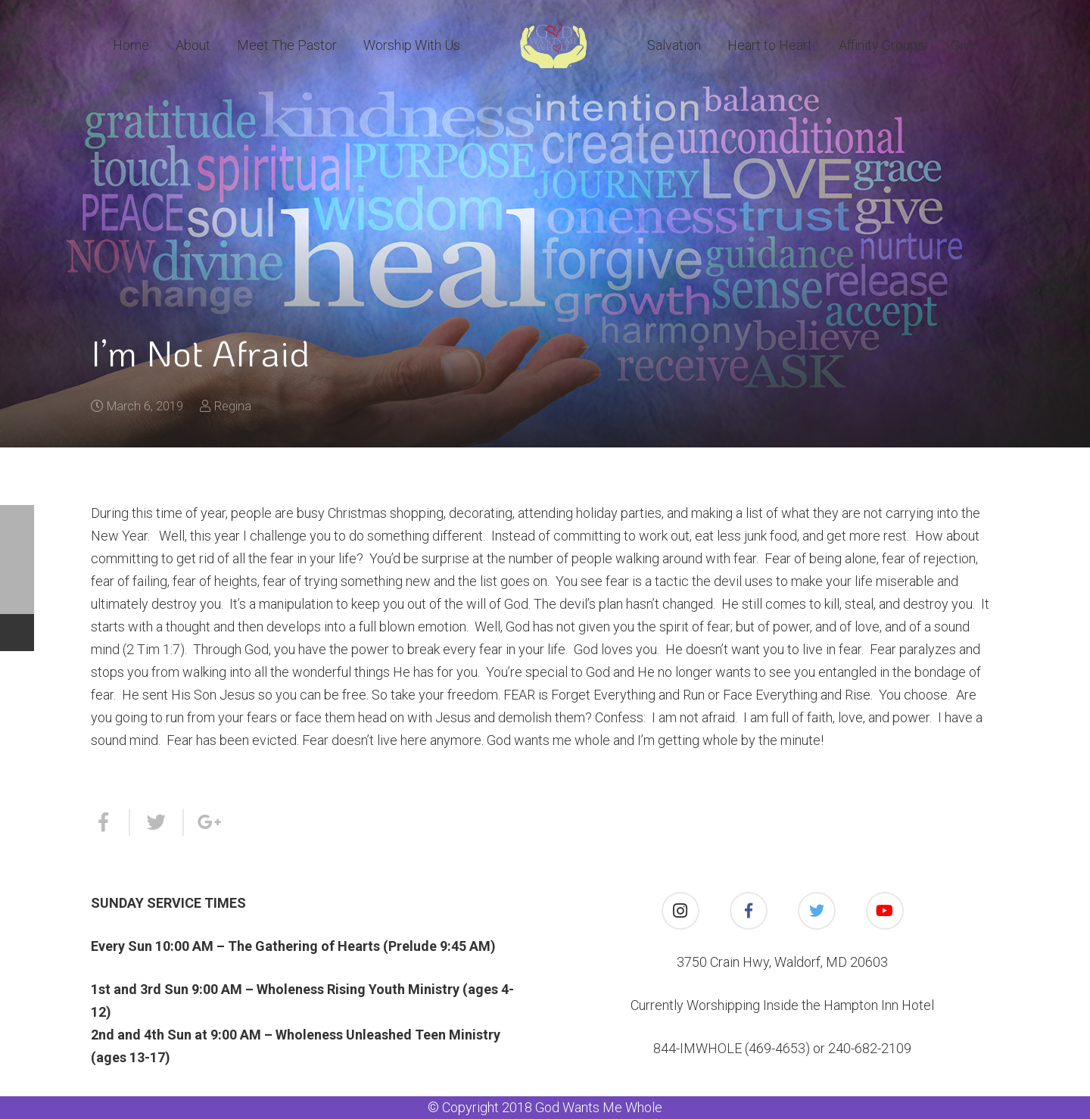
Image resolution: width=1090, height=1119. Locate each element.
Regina (232, 406)
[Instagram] (680, 911)
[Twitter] (817, 911)
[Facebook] (749, 911)
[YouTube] (885, 911)
